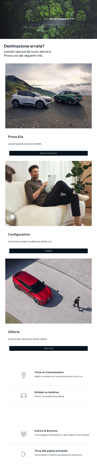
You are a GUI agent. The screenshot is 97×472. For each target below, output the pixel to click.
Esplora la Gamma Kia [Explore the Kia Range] (48, 153)
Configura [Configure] (48, 251)
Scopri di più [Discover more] (48, 348)
